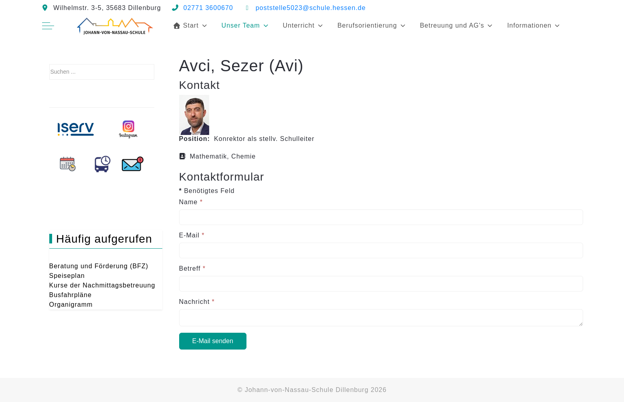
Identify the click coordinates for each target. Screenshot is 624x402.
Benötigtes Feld (207, 190)
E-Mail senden (212, 341)
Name (191, 202)
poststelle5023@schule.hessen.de (311, 7)
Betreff (192, 268)
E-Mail (192, 235)
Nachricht (197, 301)
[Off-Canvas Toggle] (48, 26)
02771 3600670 (208, 7)
